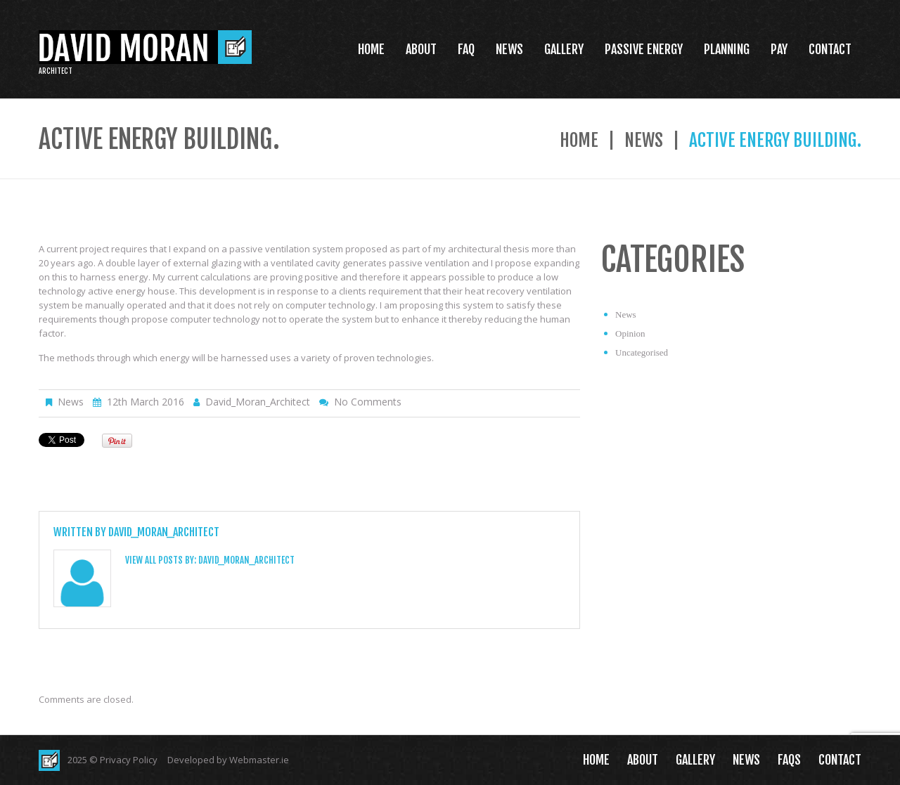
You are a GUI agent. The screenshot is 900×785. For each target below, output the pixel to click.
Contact (830, 49)
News (509, 49)
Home (371, 49)
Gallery (564, 49)
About (421, 49)
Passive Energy (644, 49)
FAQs (789, 759)
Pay (779, 49)
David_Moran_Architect (257, 401)
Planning (727, 49)
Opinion (630, 333)
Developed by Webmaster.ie (228, 759)
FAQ (466, 49)
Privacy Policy (129, 759)
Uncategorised (641, 352)
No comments (367, 401)
